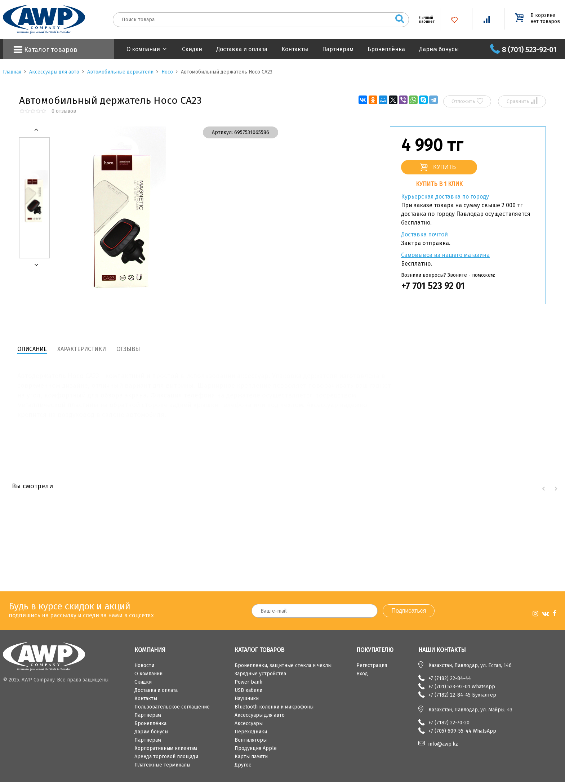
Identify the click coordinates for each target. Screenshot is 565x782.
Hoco (167, 72)
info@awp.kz (443, 744)
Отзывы (128, 349)
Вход (362, 674)
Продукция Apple (256, 748)
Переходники (251, 732)
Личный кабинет (424, 19)
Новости (144, 665)
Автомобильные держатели (120, 72)
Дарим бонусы (439, 49)
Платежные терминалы (162, 765)
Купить (444, 167)
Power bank (248, 682)
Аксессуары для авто (54, 72)
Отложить (467, 101)
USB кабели (248, 690)
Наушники (247, 699)
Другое (243, 765)
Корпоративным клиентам (165, 748)
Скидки (192, 49)
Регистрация (371, 665)
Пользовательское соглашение (172, 707)
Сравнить (522, 101)
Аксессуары (249, 723)
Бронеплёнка (386, 49)
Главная (12, 72)
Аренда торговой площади (166, 757)
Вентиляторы (251, 740)
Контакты (294, 49)
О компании (143, 49)
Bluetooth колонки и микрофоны (274, 707)
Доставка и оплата (241, 49)
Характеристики (81, 349)
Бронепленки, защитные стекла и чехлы (283, 665)
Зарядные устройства (260, 674)
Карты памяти (251, 757)
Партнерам (337, 49)
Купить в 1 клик (439, 184)
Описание (32, 349)
